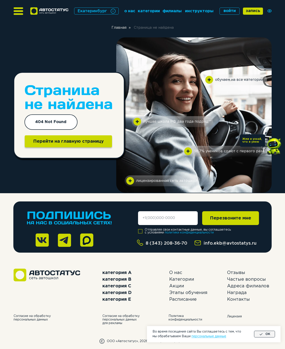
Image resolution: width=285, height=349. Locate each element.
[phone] (168, 218)
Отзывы (236, 273)
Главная (119, 27)
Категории (181, 279)
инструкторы (199, 11)
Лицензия (234, 316)
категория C (116, 286)
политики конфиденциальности (189, 232)
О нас (175, 273)
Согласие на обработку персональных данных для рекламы (121, 320)
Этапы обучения (188, 293)
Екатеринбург (92, 11)
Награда (237, 293)
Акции (176, 286)
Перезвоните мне (230, 218)
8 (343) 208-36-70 (166, 243)
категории (149, 11)
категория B (116, 279)
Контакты (238, 299)
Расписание (183, 299)
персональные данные (208, 336)
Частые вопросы (246, 279)
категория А (117, 273)
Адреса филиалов (248, 286)
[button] (274, 146)
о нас (129, 11)
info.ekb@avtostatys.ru (230, 243)
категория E (116, 299)
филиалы (172, 11)
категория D (117, 293)
